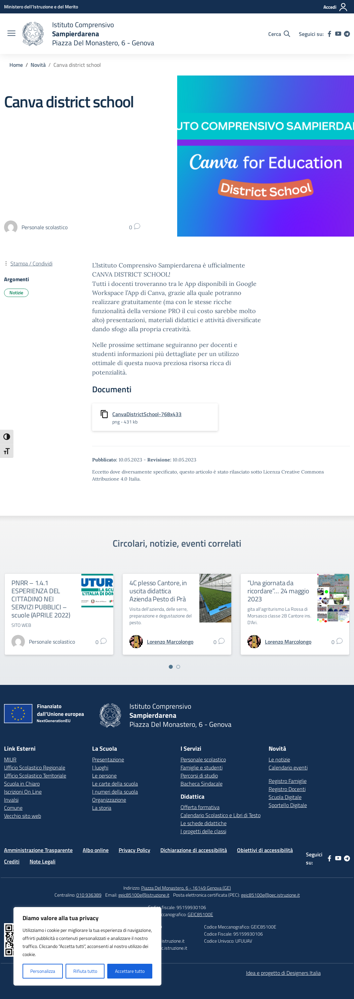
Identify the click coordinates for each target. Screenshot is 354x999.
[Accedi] (335, 7)
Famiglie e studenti (202, 767)
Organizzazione (109, 800)
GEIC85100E (200, 914)
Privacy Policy (134, 850)
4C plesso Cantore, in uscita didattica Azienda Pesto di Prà (158, 591)
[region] (87, 946)
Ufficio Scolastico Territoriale (35, 775)
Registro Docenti (287, 789)
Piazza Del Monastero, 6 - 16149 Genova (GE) (186, 887)
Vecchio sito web (22, 816)
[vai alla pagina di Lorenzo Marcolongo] (170, 642)
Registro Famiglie (288, 781)
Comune (13, 808)
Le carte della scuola (115, 784)
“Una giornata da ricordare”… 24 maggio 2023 (278, 591)
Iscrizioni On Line (23, 792)
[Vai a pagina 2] (178, 667)
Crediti (11, 861)
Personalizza (42, 971)
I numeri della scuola (115, 792)
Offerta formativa (200, 807)
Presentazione (108, 759)
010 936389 (89, 894)
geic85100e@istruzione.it (143, 894)
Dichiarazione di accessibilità (193, 850)
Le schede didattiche (204, 823)
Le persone (104, 775)
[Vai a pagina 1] (171, 667)
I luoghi (100, 767)
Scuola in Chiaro (22, 784)
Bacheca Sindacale (202, 784)
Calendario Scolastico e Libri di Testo (221, 815)
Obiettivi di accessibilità (265, 850)
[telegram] (347, 34)
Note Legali (42, 861)
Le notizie (279, 759)
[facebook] (329, 34)
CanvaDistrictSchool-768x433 (147, 414)
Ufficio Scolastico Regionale (34, 767)
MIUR (10, 759)
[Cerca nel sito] (279, 34)
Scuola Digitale (285, 797)
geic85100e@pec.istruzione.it (270, 894)
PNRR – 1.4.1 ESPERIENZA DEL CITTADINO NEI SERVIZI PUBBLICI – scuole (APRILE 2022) (40, 599)
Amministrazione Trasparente (38, 850)
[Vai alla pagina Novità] (38, 65)
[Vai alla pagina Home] (16, 65)
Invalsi (11, 800)
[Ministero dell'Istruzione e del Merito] (41, 6)
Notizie (16, 292)
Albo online (96, 850)
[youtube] (338, 34)
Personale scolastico (203, 759)
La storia (101, 808)
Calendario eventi (288, 767)
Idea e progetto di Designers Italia (283, 973)
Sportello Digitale (288, 805)
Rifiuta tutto (85, 971)
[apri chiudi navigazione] (11, 34)
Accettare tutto (130, 971)
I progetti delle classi (203, 831)
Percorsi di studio (199, 775)
